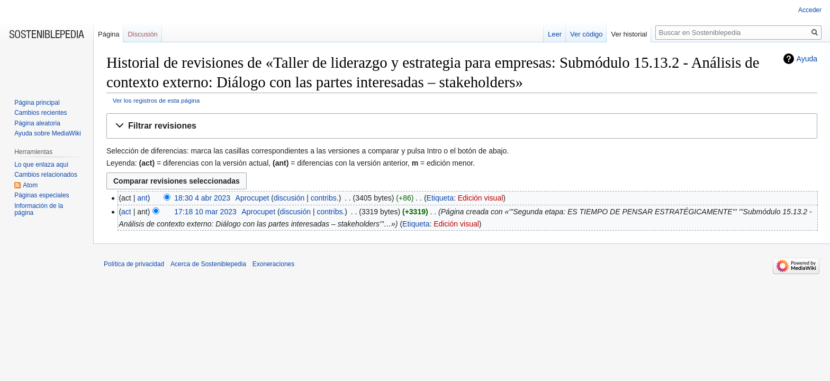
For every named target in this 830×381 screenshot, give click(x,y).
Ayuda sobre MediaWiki (47, 133)
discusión (289, 198)
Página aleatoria (37, 123)
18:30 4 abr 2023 (202, 198)
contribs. (325, 198)
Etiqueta (440, 198)
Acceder (810, 10)
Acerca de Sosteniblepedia (208, 264)
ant (142, 198)
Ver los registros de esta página (156, 100)
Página (108, 34)
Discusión (142, 34)
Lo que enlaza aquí (41, 164)
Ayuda (807, 59)
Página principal (36, 102)
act (126, 211)
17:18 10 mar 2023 (205, 211)
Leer (555, 34)
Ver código (586, 34)
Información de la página (38, 209)
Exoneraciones (273, 264)
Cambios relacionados (45, 174)
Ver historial (629, 34)
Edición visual (480, 198)
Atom (30, 185)
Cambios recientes (40, 112)
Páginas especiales (41, 195)
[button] (461, 126)
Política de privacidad (134, 264)
